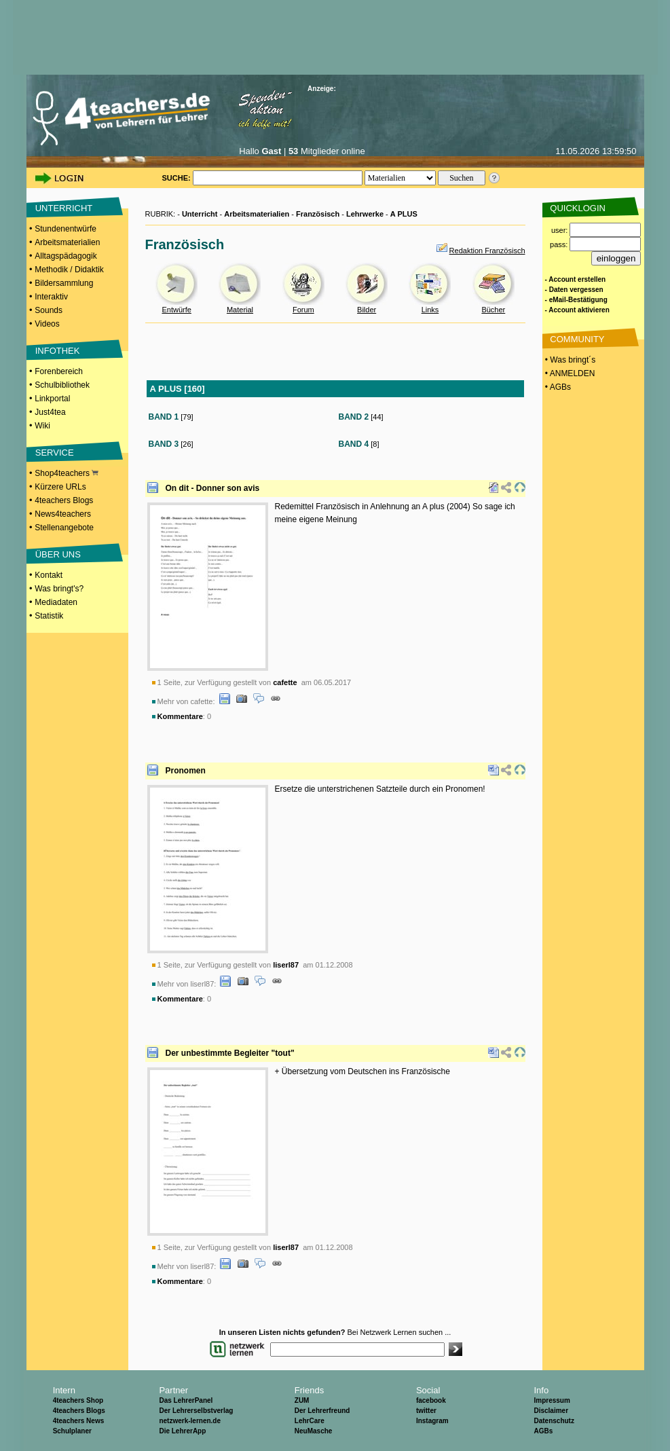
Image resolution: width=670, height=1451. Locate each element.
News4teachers (63, 514)
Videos (47, 324)
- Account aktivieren (577, 310)
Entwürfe (176, 310)
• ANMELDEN (569, 373)
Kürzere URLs (60, 487)
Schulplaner (72, 1431)
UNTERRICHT (64, 208)
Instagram (432, 1421)
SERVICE (54, 452)
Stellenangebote (64, 527)
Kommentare (180, 716)
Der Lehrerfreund (322, 1410)
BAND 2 (354, 417)
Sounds (48, 310)
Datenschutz (554, 1421)
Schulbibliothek (62, 385)
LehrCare (309, 1421)
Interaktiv (51, 296)
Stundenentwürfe (65, 229)
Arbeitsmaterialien (67, 242)
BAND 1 (164, 417)
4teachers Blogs (64, 500)
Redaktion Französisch (487, 250)
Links (430, 310)
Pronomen (186, 770)
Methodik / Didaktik (69, 269)
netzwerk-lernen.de (190, 1421)
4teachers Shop (78, 1400)
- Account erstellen (575, 279)
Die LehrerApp (182, 1431)
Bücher (493, 310)
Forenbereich (59, 371)
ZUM (302, 1400)
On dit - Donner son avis (213, 488)
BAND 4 (354, 444)
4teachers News (79, 1421)
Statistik (49, 616)
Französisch (317, 214)
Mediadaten (56, 602)
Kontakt (48, 575)
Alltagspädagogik (65, 256)
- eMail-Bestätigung (576, 300)
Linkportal (52, 398)
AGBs (543, 1431)
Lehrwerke (365, 214)
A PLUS (403, 214)
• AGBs (557, 387)
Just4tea (50, 412)
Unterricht (200, 214)
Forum (303, 310)
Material (240, 310)
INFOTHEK (57, 351)
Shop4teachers (66, 473)
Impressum (552, 1400)
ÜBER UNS (58, 554)
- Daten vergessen (574, 289)
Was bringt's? (59, 588)
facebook (431, 1400)
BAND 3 (164, 444)
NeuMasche (314, 1431)
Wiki (42, 425)
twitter (426, 1410)
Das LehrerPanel (185, 1400)
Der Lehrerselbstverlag (196, 1410)
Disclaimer (551, 1410)
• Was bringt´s (569, 360)
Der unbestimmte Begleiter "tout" (230, 1053)
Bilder (366, 310)
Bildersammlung (64, 283)
